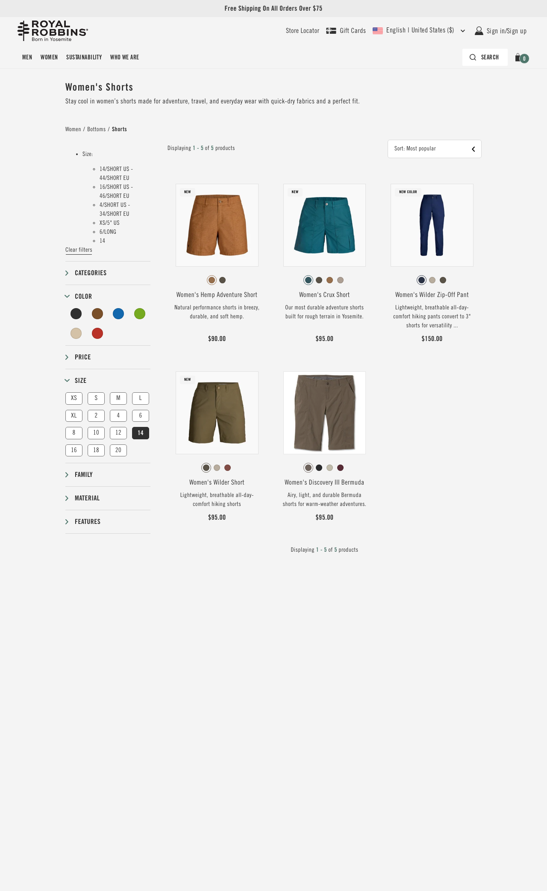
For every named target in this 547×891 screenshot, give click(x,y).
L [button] (140, 398)
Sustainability (84, 57)
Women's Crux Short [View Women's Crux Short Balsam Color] (324, 295)
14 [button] (141, 433)
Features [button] (87, 522)
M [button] (118, 398)
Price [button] (83, 357)
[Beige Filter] (76, 333)
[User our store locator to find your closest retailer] (302, 30)
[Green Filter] (139, 313)
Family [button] (84, 474)
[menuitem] (27, 57)
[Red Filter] (97, 333)
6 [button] (140, 415)
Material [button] (87, 498)
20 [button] (118, 450)
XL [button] (73, 415)
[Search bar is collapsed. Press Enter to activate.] (485, 57)
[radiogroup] (217, 280)
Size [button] (80, 380)
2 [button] (95, 415)
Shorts (119, 129)
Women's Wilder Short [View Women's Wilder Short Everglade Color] (216, 482)
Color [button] (83, 296)
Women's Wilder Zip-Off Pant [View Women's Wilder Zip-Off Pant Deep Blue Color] (432, 295)
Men (27, 57)
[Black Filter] (76, 313)
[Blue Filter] (118, 313)
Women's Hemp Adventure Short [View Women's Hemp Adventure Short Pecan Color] (216, 295)
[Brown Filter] (97, 313)
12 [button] (118, 432)
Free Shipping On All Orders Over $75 (273, 8)
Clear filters (78, 250)
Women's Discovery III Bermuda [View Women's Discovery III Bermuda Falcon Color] (324, 482)
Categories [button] (90, 273)
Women (49, 57)
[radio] (212, 280)
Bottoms (96, 129)
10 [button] (96, 432)
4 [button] (118, 415)
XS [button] (74, 398)
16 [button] (74, 450)
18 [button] (96, 450)
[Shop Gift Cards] (346, 30)
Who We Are (124, 57)
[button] (519, 57)
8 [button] (73, 432)
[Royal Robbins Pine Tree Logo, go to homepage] (52, 31)
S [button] (95, 398)
